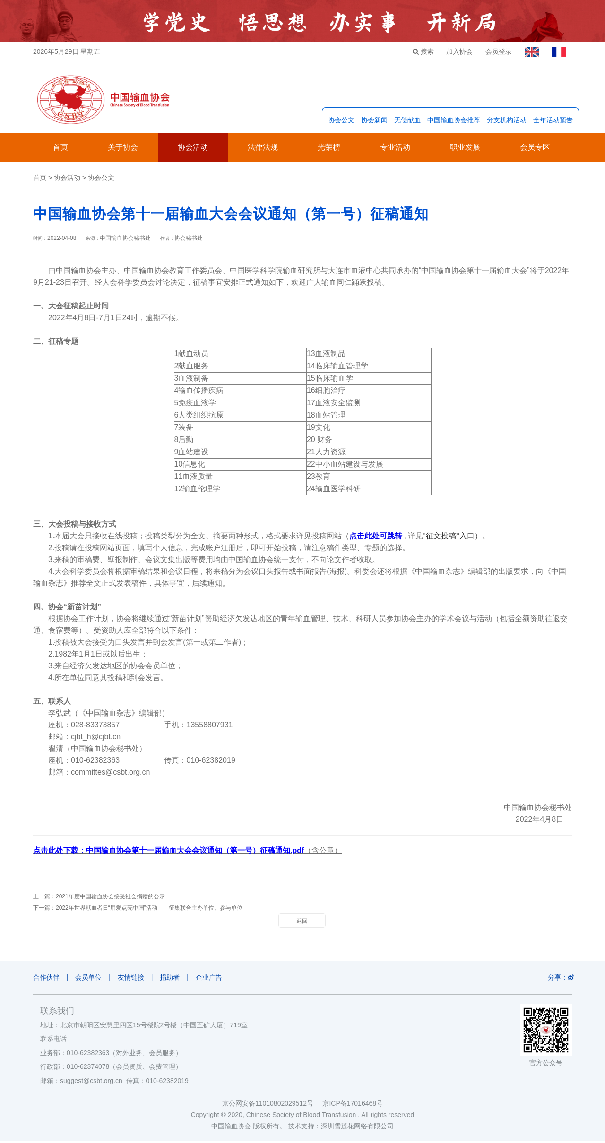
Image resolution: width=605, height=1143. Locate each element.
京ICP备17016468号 (352, 1105)
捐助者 (176, 979)
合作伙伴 (46, 979)
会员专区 (535, 149)
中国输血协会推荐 (453, 122)
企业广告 (217, 979)
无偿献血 (407, 122)
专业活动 (395, 149)
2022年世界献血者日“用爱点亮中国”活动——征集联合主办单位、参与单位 (149, 910)
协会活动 (193, 149)
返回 (302, 923)
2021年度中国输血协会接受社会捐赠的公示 (110, 899)
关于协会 (123, 149)
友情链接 (134, 979)
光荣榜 (329, 149)
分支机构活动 (507, 122)
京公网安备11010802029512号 (272, 1105)
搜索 (416, 51)
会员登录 (495, 51)
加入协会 (454, 51)
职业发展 (465, 149)
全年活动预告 (553, 122)
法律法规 (263, 149)
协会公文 (341, 122)
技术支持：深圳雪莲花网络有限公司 (341, 1128)
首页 (60, 149)
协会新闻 (374, 122)
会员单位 (91, 979)
